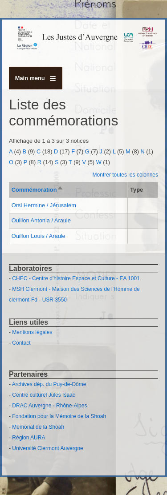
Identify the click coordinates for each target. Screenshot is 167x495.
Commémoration (38, 189)
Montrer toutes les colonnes (125, 175)
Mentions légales (32, 332)
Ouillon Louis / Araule (38, 236)
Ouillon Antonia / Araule (41, 220)
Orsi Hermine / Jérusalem (44, 205)
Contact (21, 343)
